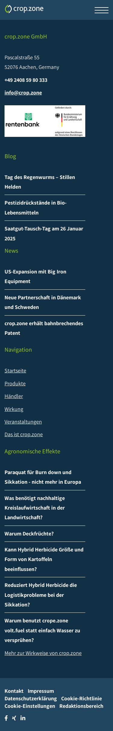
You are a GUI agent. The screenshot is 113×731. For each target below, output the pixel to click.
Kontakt (14, 690)
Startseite (15, 370)
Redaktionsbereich (81, 705)
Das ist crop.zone (24, 434)
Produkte (15, 383)
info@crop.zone (23, 92)
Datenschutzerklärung (31, 698)
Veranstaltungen (23, 421)
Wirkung (14, 409)
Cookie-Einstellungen (30, 705)
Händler (14, 396)
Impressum (41, 690)
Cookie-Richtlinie (81, 698)
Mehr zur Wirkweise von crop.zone (43, 652)
